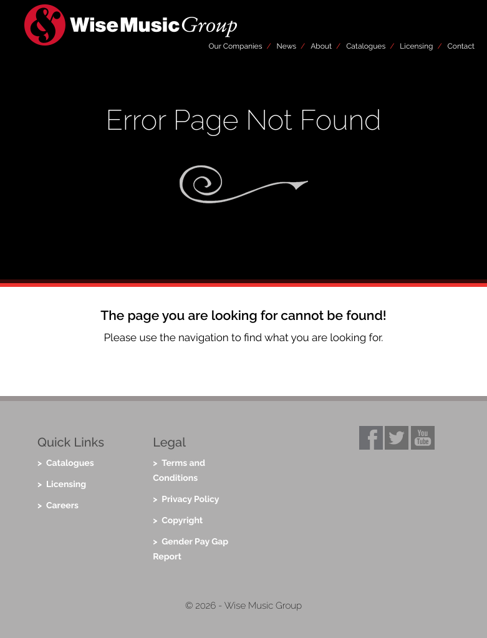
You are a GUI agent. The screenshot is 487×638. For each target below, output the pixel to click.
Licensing (416, 46)
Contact (461, 46)
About (321, 46)
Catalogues (365, 46)
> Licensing (61, 485)
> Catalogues (65, 463)
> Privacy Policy (186, 500)
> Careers (58, 506)
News (286, 46)
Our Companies (236, 46)
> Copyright (178, 521)
